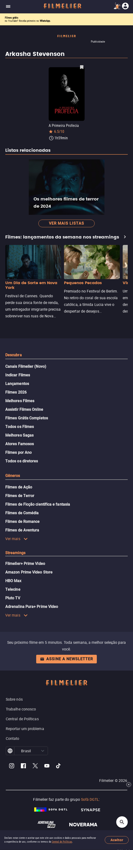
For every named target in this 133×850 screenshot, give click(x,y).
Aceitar (116, 840)
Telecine (12, 589)
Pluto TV (12, 598)
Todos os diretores (21, 461)
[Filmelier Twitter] (35, 766)
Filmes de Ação (18, 487)
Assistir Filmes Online (24, 409)
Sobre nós (14, 699)
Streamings (15, 553)
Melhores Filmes (19, 401)
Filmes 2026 (16, 392)
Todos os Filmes (19, 426)
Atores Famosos (19, 444)
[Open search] (122, 822)
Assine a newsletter (66, 659)
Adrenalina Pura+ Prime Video (31, 606)
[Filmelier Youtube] (47, 766)
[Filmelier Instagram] (11, 766)
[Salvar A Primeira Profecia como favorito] (82, 67)
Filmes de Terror (19, 495)
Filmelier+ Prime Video (25, 563)
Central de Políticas (62, 841)
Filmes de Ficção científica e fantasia (37, 504)
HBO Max (13, 581)
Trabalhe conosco (21, 709)
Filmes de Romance (22, 521)
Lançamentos (17, 383)
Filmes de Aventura (22, 530)
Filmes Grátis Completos (26, 418)
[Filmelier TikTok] (58, 766)
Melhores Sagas (19, 435)
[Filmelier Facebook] (23, 766)
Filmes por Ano (18, 452)
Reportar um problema (25, 728)
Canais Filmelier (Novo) (25, 366)
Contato (12, 738)
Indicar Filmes (17, 375)
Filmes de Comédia (22, 513)
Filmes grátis (11, 17)
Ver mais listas (66, 223)
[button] (43, 751)
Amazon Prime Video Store (28, 572)
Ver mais (16, 538)
